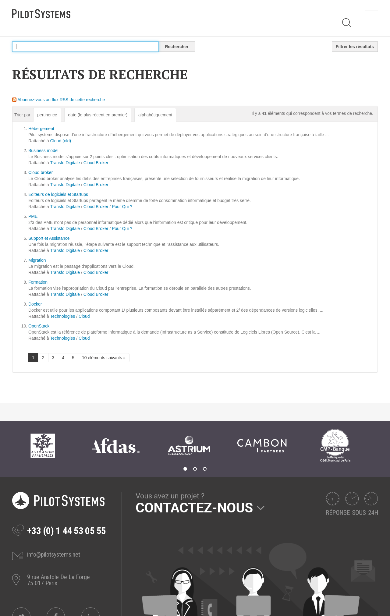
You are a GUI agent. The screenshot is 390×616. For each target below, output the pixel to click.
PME (32, 216)
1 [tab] (185, 469)
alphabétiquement (155, 114)
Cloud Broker (95, 162)
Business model (43, 150)
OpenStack (38, 326)
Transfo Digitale (65, 162)
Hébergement (41, 128)
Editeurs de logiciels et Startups (58, 194)
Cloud (84, 316)
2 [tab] (195, 469)
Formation (38, 282)
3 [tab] (205, 469)
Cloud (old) (60, 140)
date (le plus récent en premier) (98, 114)
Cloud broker (40, 172)
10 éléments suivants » (104, 357)
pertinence (47, 114)
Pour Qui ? (122, 206)
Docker (35, 304)
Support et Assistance (48, 238)
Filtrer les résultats (355, 46)
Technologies (62, 316)
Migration (37, 260)
